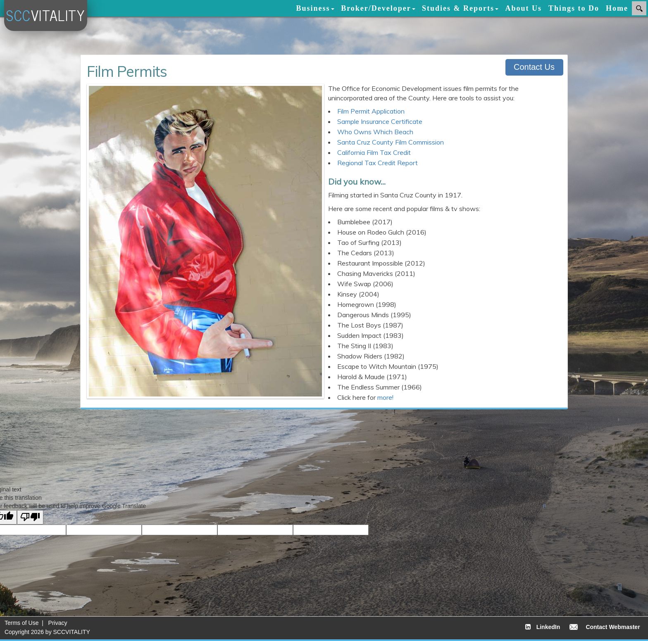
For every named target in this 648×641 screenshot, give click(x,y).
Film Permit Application (371, 111)
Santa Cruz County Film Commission (390, 142)
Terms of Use (21, 623)
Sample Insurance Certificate (379, 121)
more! (385, 397)
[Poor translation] (30, 517)
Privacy (57, 623)
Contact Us (534, 66)
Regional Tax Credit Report (377, 163)
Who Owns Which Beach (375, 132)
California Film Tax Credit (374, 152)
